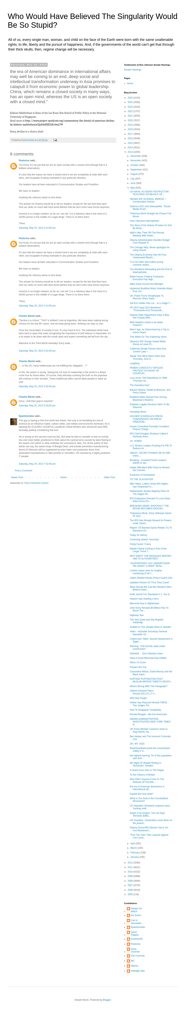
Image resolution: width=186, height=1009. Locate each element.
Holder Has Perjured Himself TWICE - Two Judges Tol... (149, 704)
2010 (130, 871)
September (136, 169)
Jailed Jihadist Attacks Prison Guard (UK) (151, 578)
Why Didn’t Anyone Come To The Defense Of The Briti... (147, 780)
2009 (130, 876)
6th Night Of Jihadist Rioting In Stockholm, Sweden (145, 764)
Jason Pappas (135, 933)
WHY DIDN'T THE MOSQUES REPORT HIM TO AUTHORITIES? (150, 557)
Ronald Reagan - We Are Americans (148, 714)
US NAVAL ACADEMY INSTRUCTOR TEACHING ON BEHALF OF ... (149, 193)
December (136, 156)
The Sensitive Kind (139, 385)
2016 (130, 138)
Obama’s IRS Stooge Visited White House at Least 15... (148, 343)
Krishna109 (137, 939)
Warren (134, 965)
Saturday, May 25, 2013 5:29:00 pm (37, 405)
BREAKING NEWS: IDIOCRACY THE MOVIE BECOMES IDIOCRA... (149, 507)
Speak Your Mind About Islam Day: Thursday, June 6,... (148, 357)
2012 (130, 862)
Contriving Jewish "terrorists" (144, 539)
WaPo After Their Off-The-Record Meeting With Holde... (147, 234)
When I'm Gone (138, 662)
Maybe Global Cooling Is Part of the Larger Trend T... (148, 550)
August (134, 174)
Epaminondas (26, 416)
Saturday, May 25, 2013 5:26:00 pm (37, 386)
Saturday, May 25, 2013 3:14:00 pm (37, 228)
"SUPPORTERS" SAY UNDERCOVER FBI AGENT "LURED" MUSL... (150, 564)
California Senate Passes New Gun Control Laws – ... (148, 350)
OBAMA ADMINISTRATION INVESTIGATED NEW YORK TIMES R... (150, 722)
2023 (130, 107)
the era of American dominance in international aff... (147, 788)
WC (133, 960)
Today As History (138, 535)
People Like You (138, 667)
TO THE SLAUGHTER (141, 479)
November (136, 160)
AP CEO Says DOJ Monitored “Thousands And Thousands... (147, 309)
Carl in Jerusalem (136, 921)
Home (63, 477)
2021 (130, 115)
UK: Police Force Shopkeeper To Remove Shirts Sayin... (147, 297)
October (134, 165)
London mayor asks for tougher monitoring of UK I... (146, 572)
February (135, 852)
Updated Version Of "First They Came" (150, 582)
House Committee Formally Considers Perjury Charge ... (149, 428)
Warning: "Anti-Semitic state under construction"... (147, 647)
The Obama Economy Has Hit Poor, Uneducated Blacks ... (148, 256)
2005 (130, 894)
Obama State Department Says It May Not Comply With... (149, 316)
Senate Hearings (132, 69)
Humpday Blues (138, 411)
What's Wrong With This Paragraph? (148, 686)
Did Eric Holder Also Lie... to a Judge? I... (151, 303)
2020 (130, 120)
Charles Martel (27, 316)
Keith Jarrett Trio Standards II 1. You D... (150, 594)
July (132, 178)
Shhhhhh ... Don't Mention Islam (146, 653)
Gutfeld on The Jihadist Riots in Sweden (150, 627)
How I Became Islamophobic (144, 221)
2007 (130, 885)
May (132, 187)
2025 (130, 97)
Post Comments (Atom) (36, 483)
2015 (130, 143)
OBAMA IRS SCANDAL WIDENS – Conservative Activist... (148, 200)
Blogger (107, 1000)
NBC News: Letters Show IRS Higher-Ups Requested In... (149, 485)
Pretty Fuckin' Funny (140, 544)
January (134, 857)
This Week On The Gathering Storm (148, 336)
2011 (130, 867)
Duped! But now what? (141, 794)
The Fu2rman (138, 955)
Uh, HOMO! (136, 441)
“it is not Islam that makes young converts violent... (146, 263)
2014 (130, 147)
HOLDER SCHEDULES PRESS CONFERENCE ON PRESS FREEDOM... (146, 419)
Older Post (109, 477)
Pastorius (24, 160)
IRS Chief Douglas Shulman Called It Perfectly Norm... (149, 435)
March (134, 848)
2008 (130, 880)
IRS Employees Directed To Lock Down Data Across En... (150, 500)
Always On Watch (136, 910)
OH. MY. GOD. (137, 743)
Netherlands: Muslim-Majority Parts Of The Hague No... (149, 492)
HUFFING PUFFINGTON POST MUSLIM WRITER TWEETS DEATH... (151, 680)
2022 (130, 111)
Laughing (134, 363)
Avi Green (136, 915)
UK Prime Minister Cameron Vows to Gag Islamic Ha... (149, 730)
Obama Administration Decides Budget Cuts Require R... (150, 241)
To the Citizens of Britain (142, 774)
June (133, 183)
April (133, 843)
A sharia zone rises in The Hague (147, 770)
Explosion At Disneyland (142, 475)
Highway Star (137, 615)
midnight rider (138, 971)
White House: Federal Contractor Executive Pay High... (147, 278)
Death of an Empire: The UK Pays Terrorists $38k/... (147, 814)
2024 (130, 102)
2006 (130, 890)
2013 (130, 152)
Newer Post (17, 477)
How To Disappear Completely (145, 710)
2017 (130, 134)
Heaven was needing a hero (144, 598)
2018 (130, 129)
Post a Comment (23, 470)
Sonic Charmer (135, 950)
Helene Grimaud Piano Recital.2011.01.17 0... (143, 692)
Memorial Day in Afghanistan (144, 603)
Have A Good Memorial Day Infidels (148, 658)
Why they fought (138, 698)
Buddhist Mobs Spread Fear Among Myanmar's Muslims (148, 398)
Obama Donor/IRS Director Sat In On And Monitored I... (149, 829)
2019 (130, 125)
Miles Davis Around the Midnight (146, 284)
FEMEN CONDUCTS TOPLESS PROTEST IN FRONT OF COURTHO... (146, 370)
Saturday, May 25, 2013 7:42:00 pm (37, 463)
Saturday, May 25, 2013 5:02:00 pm (37, 350)
